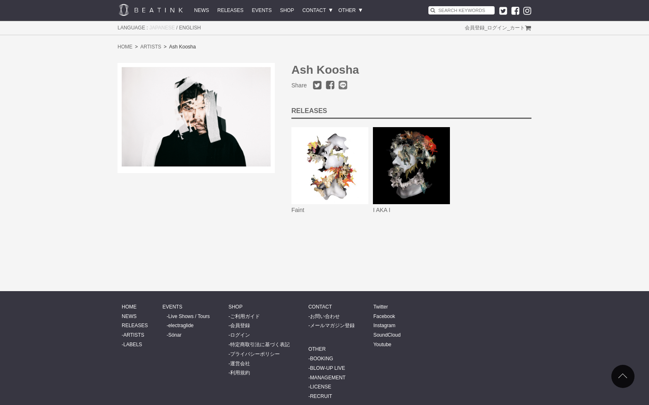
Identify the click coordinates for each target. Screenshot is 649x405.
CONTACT (314, 10)
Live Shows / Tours (189, 316)
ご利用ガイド (245, 316)
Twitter (380, 307)
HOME (125, 47)
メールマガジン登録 (332, 325)
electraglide (180, 325)
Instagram (384, 325)
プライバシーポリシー (255, 354)
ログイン (497, 28)
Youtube (382, 344)
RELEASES (230, 10)
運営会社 (240, 363)
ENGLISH (190, 28)
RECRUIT (321, 396)
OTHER (347, 10)
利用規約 (240, 373)
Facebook (384, 316)
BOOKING (321, 359)
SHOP (287, 10)
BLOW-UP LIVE (327, 368)
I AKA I (381, 210)
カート (517, 28)
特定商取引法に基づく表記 (260, 344)
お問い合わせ (325, 316)
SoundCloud (387, 335)
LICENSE (320, 387)
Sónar (174, 335)
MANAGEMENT (328, 378)
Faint (297, 210)
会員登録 (475, 28)
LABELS (132, 344)
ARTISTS (150, 47)
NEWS (201, 10)
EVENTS (262, 10)
